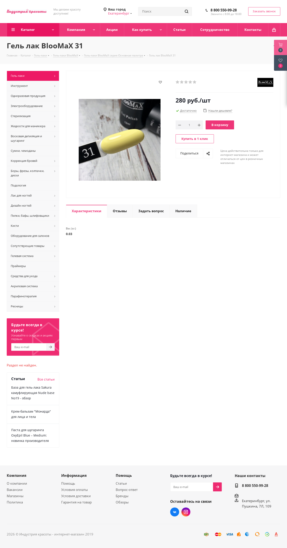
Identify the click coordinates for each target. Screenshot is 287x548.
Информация (74, 475)
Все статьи (46, 379)
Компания (16, 475)
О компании (17, 483)
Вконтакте (174, 511)
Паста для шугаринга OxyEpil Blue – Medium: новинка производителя (30, 435)
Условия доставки (76, 496)
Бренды (122, 496)
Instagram (185, 511)
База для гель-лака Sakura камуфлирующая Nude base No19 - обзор (32, 392)
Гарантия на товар (76, 502)
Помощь (68, 483)
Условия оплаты (74, 489)
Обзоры (122, 502)
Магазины (15, 496)
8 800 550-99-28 (224, 10)
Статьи (121, 483)
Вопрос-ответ (127, 489)
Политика (15, 502)
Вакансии (15, 489)
